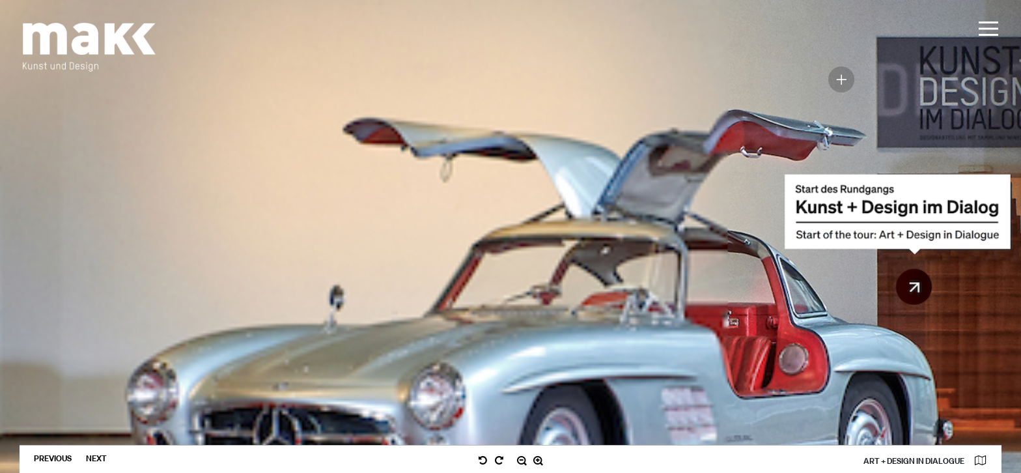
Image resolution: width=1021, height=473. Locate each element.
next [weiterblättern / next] (96, 458)
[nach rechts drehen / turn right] (499, 460)
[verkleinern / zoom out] (521, 460)
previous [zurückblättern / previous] (53, 458)
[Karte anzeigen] (979, 460)
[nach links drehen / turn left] (482, 460)
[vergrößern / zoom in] (538, 460)
